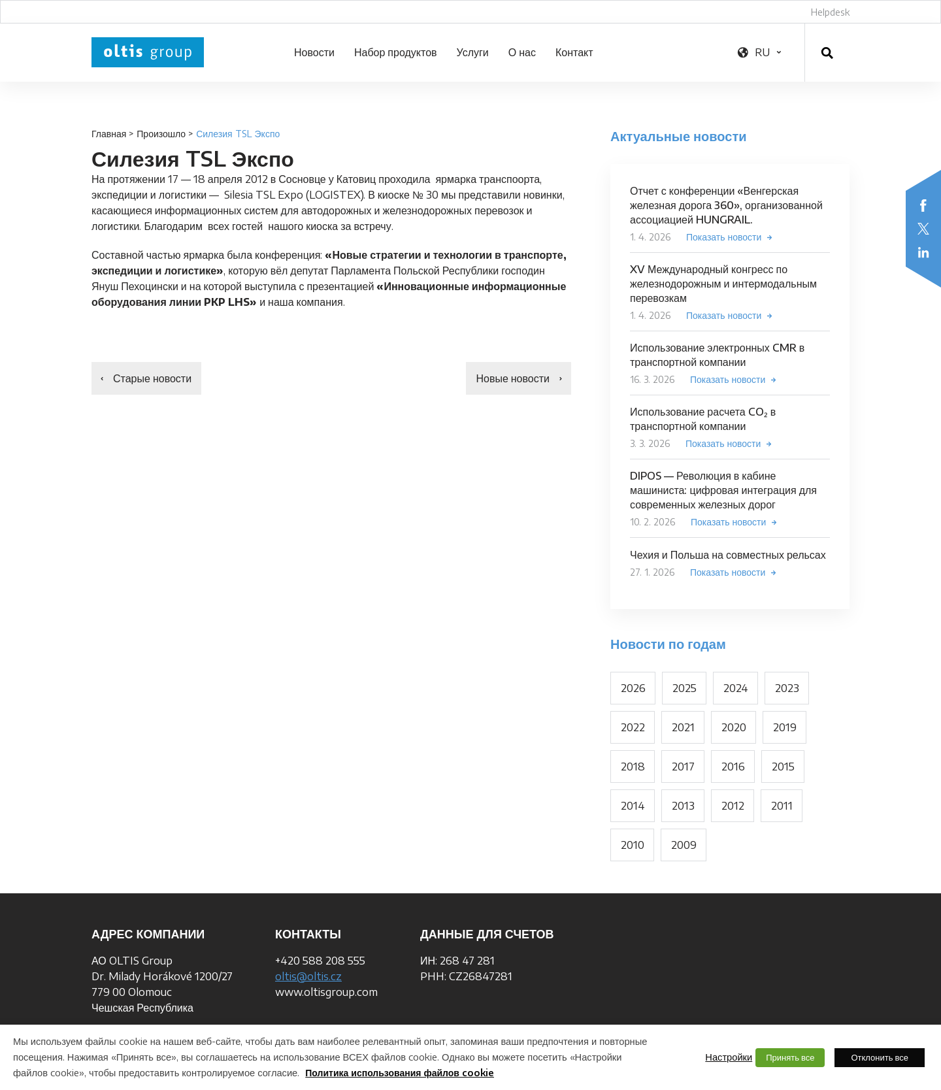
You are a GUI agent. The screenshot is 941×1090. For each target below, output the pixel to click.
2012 (732, 805)
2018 (633, 766)
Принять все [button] (790, 1057)
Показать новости (723, 236)
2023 (787, 688)
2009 (684, 844)
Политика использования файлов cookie (399, 1072)
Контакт (574, 52)
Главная (108, 133)
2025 (684, 688)
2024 (735, 688)
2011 (782, 805)
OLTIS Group (147, 52)
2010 (632, 844)
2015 (783, 766)
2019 (785, 727)
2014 (633, 805)
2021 (683, 727)
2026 (633, 688)
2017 (683, 766)
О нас (522, 52)
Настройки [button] (728, 1057)
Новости (314, 52)
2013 (683, 805)
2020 (733, 727)
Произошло (161, 133)
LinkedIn (923, 252)
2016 (733, 766)
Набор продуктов (395, 52)
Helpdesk (830, 12)
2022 (633, 727)
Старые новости (152, 378)
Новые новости (513, 378)
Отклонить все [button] (879, 1057)
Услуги (473, 52)
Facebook (923, 205)
